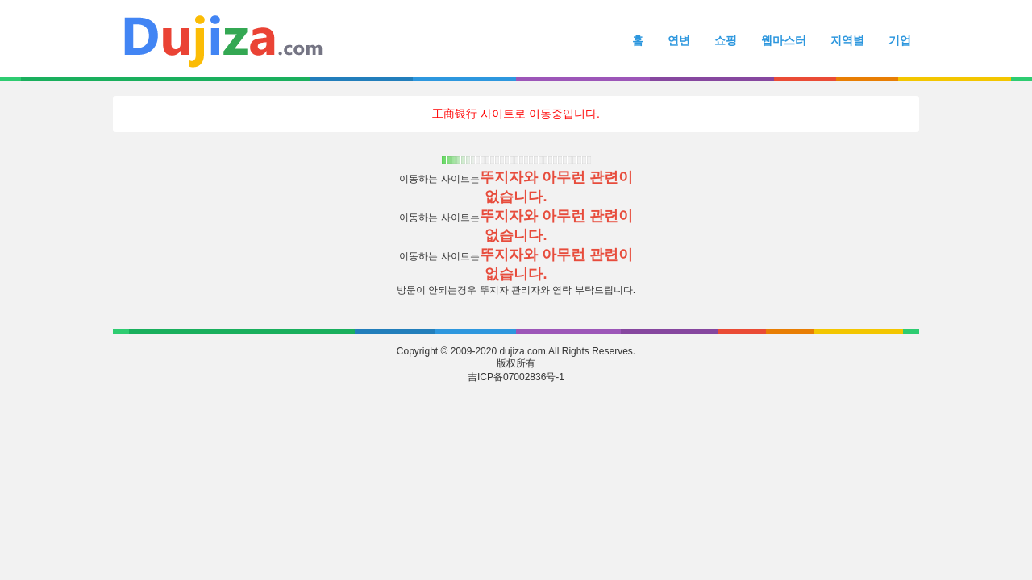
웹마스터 (783, 40)
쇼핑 (725, 40)
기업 (899, 40)
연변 (679, 40)
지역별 (847, 40)
